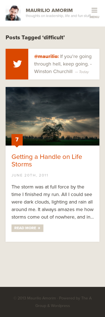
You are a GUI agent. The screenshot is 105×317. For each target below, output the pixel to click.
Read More (25, 228)
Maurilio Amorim (49, 10)
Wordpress (60, 305)
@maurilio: (46, 56)
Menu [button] (94, 17)
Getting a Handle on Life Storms (46, 160)
